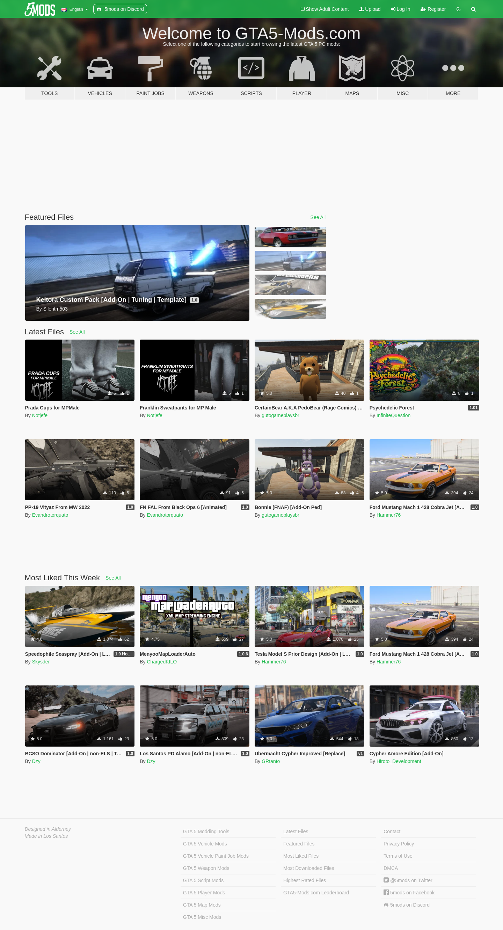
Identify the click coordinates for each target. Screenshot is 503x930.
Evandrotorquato (50, 515)
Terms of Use (398, 856)
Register (433, 9)
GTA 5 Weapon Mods (206, 868)
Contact (392, 831)
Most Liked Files (301, 856)
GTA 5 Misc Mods (202, 917)
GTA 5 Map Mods (202, 905)
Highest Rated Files (304, 880)
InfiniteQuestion (393, 415)
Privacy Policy (399, 844)
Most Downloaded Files (308, 868)
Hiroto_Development (399, 761)
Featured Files (298, 844)
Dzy (36, 761)
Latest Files (295, 831)
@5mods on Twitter (408, 880)
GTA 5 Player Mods (204, 892)
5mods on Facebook (409, 892)
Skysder (41, 661)
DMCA (391, 868)
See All (318, 217)
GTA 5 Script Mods (203, 880)
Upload (369, 9)
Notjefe (40, 415)
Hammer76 (389, 515)
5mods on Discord (407, 905)
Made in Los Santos (46, 836)
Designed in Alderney (48, 829)
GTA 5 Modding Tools (206, 831)
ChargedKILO (162, 661)
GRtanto (271, 761)
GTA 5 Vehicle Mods (205, 844)
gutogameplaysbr (280, 415)
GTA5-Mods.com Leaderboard (316, 892)
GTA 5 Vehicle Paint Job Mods (216, 856)
